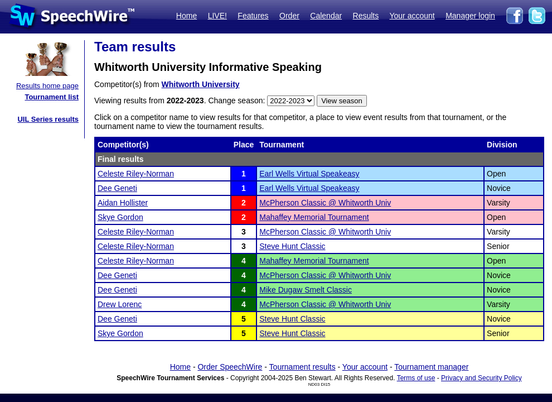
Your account (411, 15)
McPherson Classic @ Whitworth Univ (325, 202)
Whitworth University (201, 84)
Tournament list (52, 97)
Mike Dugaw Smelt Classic (305, 289)
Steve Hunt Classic (292, 246)
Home (186, 15)
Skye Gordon (120, 217)
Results (366, 15)
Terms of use (416, 378)
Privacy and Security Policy (481, 378)
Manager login (470, 15)
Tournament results (302, 366)
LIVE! (217, 15)
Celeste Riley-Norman (136, 173)
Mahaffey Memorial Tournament (314, 217)
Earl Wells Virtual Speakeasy (309, 173)
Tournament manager (431, 366)
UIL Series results (48, 119)
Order (289, 15)
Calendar (326, 15)
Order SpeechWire (229, 366)
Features (253, 15)
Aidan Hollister (123, 202)
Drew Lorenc (120, 304)
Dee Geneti (117, 188)
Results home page (47, 86)
